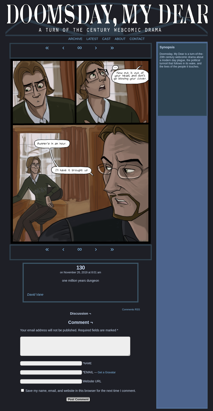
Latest (92, 39)
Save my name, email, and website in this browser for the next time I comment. (81, 390)
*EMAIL (99, 372)
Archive (75, 39)
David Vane (35, 294)
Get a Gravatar (107, 372)
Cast (106, 39)
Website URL (92, 381)
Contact (137, 39)
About (120, 39)
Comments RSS (131, 309)
